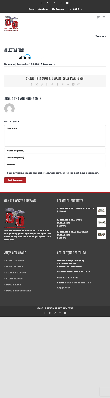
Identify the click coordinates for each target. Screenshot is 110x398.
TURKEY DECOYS (16, 272)
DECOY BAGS (13, 284)
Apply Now (63, 287)
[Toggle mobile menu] (104, 17)
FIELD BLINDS (14, 278)
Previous (101, 36)
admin (11, 64)
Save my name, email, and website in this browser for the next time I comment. (53, 172)
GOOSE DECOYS (15, 260)
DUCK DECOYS (14, 266)
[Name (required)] (55, 150)
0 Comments (48, 64)
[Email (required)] (55, 157)
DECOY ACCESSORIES (18, 290)
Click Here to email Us (78, 282)
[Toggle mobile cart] (98, 17)
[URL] (55, 164)
